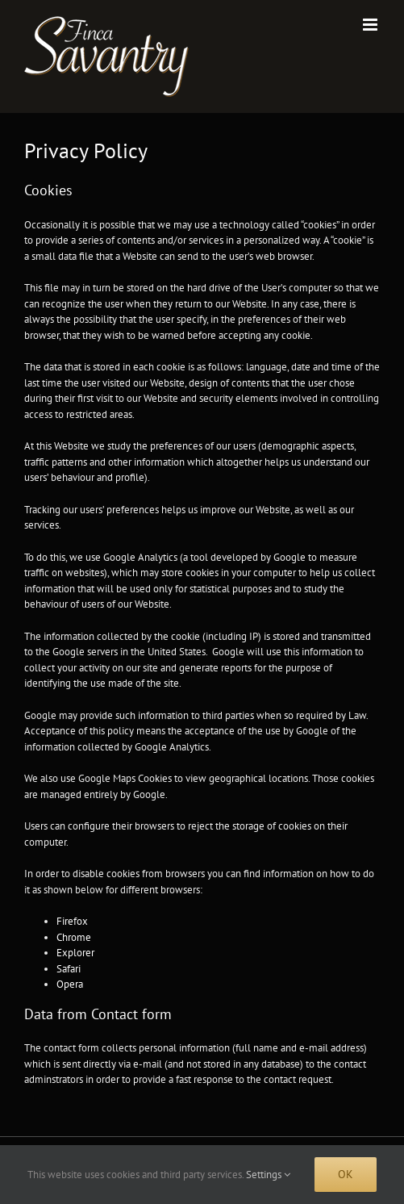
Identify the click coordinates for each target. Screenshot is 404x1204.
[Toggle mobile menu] (371, 24)
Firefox (72, 921)
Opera (69, 984)
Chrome (73, 937)
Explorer (75, 952)
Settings (268, 1174)
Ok (345, 1174)
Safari (68, 969)
